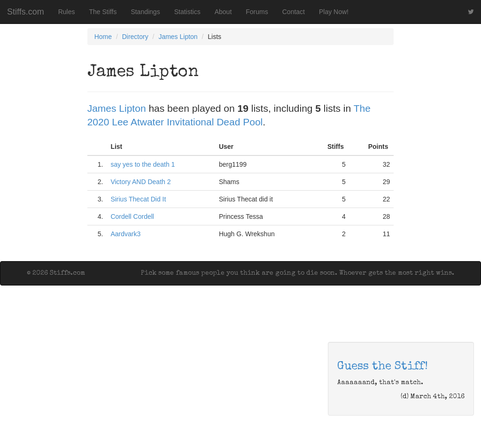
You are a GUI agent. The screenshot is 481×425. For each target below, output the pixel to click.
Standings (145, 11)
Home (103, 36)
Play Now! (334, 11)
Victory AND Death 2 (140, 181)
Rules (66, 11)
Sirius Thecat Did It (138, 199)
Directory (135, 36)
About (223, 11)
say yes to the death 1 (142, 164)
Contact (293, 11)
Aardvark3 (125, 234)
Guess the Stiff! (382, 366)
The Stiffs (103, 11)
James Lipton (177, 36)
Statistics (187, 11)
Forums (257, 11)
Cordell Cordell (132, 216)
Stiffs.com (25, 11)
